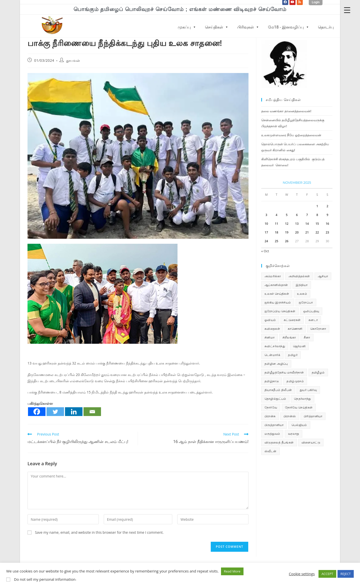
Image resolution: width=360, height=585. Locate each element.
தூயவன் (73, 60)
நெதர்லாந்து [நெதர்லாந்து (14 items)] (302, 398)
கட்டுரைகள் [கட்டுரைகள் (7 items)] (292, 320)
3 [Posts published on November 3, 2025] (266, 215)
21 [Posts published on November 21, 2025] (307, 232)
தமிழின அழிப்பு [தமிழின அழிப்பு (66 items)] (276, 364)
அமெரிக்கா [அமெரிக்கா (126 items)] (272, 276)
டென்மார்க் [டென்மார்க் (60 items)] (272, 355)
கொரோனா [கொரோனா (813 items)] (318, 328)
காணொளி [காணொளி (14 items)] (295, 328)
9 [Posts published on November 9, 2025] (327, 215)
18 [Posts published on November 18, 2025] (276, 232)
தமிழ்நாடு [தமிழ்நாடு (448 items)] (271, 381)
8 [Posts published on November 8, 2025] (317, 215)
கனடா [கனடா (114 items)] (313, 320)
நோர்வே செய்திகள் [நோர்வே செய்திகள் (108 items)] (299, 407)
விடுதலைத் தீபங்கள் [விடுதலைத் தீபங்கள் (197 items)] (279, 442)
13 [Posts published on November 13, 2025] (297, 224)
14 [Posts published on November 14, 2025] (307, 224)
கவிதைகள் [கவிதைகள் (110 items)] (272, 328)
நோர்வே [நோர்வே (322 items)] (270, 407)
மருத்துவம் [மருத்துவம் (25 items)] (272, 434)
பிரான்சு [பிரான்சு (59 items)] (270, 416)
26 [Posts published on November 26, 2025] (286, 241)
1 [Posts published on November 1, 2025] (317, 206)
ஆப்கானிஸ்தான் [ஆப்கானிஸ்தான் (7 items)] (276, 285)
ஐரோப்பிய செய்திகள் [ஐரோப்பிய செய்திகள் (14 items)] (280, 311)
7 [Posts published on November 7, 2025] (307, 215)
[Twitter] (55, 411)
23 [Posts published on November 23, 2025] (327, 232)
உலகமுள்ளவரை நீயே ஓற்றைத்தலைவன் (291, 135)
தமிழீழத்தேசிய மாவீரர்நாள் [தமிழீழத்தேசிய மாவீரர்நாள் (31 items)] (284, 372)
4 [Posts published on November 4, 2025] (277, 215)
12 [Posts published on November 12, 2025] (286, 224)
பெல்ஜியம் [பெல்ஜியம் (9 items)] (299, 425)
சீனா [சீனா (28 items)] (307, 337)
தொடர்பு (326, 27)
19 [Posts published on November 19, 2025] (286, 232)
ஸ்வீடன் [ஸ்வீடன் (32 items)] (270, 451)
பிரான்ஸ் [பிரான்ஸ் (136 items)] (290, 416)
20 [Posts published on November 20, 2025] (297, 232)
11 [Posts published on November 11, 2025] (276, 224)
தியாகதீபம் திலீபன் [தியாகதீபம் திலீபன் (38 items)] (278, 390)
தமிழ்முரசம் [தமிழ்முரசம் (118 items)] (295, 381)
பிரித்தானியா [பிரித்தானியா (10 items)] (313, 416)
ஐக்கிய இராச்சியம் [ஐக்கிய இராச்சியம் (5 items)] (277, 302)
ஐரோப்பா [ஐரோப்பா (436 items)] (306, 302)
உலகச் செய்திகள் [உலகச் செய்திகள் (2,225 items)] (276, 294)
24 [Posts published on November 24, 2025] (266, 241)
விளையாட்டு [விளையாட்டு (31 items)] (311, 442)
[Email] (92, 411)
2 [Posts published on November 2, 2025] (327, 206)
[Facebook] (37, 411)
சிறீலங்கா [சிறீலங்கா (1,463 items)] (289, 337)
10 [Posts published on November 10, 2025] (266, 224)
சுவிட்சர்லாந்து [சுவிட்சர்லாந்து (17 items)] (274, 346)
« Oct (265, 251)
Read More (232, 571)
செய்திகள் (216, 27)
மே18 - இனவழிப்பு (288, 27)
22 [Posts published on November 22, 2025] (317, 232)
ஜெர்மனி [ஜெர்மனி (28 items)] (299, 346)
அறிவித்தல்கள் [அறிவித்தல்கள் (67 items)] (299, 276)
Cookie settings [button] (302, 574)
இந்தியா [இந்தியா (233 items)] (302, 285)
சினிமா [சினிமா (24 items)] (269, 337)
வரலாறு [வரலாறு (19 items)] (293, 434)
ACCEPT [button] (327, 574)
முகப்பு (187, 27)
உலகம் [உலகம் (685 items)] (302, 294)
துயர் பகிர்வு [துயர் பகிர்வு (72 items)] (308, 390)
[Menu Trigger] (347, 10)
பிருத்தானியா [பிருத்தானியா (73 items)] (274, 425)
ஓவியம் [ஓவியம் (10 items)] (270, 320)
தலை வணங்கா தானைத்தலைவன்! (286, 111)
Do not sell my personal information (45, 579)
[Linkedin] (73, 411)
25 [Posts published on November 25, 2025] (276, 241)
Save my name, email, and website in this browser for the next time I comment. (99, 532)
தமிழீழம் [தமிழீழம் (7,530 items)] (318, 372)
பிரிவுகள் (248, 27)
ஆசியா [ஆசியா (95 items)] (323, 276)
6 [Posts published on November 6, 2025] (297, 215)
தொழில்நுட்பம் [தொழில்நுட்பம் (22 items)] (275, 398)
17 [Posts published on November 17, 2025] (266, 232)
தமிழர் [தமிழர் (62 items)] (293, 355)
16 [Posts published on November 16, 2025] (327, 224)
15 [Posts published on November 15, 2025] (317, 224)
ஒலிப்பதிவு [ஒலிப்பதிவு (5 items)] (311, 311)
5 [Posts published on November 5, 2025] (287, 215)
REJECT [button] (345, 574)
